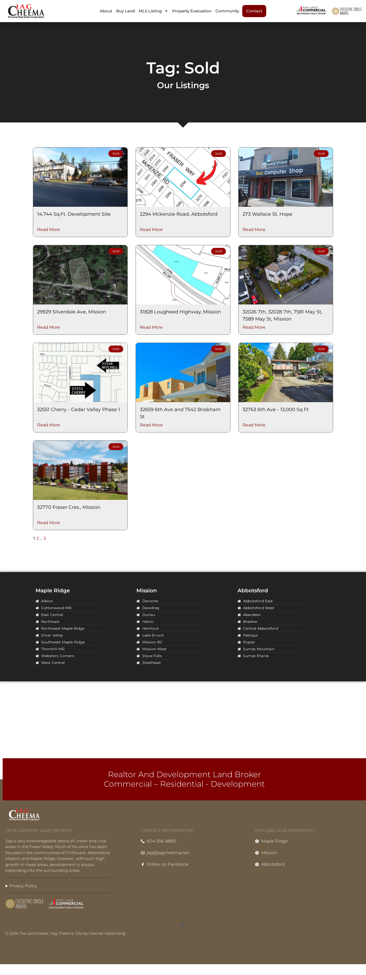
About (106, 10)
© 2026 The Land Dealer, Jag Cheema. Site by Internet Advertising (65, 933)
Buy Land (125, 10)
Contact (254, 10)
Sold (115, 153)
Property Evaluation (191, 10)
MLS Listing (153, 11)
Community (227, 10)
